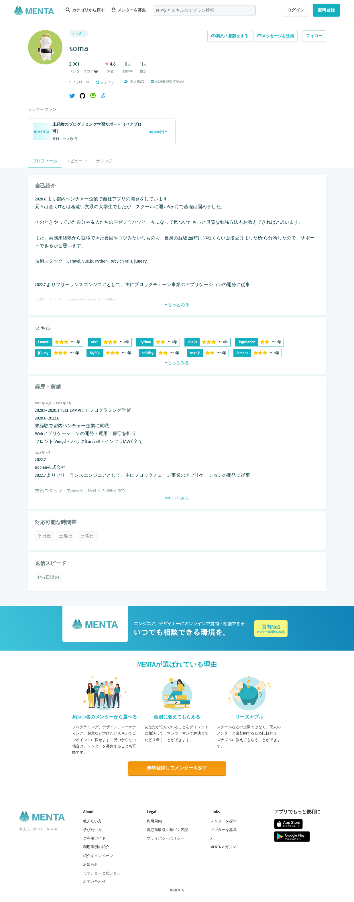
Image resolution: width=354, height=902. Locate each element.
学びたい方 (92, 830)
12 (97, 82)
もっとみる (177, 304)
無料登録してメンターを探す (177, 768)
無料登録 (326, 10)
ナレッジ (106, 161)
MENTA (178, 890)
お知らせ (90, 864)
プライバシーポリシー (165, 838)
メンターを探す (224, 821)
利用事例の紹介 (96, 847)
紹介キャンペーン (98, 856)
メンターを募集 (128, 9)
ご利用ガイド (94, 838)
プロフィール (45, 161)
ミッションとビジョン (102, 873)
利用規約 (154, 821)
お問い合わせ (94, 882)
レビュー (76, 161)
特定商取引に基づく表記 (167, 830)
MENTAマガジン (223, 847)
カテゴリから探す (85, 9)
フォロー (314, 36)
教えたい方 (92, 821)
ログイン (295, 10)
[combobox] (204, 10)
